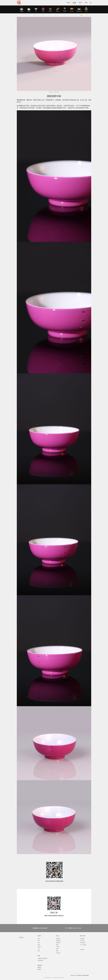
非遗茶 (68, 2)
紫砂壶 (43, 11)
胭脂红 (81, 15)
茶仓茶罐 (64, 11)
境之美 (80, 2)
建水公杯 (71, 11)
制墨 (57, 950)
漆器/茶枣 (50, 11)
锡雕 (57, 944)
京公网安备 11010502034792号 (58, 977)
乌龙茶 (39, 946)
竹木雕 (57, 946)
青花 (87, 15)
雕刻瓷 (49, 15)
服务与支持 (83, 935)
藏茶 (39, 944)
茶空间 (39, 969)
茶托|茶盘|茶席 (79, 11)
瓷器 (36, 11)
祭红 (64, 15)
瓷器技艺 (58, 942)
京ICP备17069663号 (47, 977)
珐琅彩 (69, 15)
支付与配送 (82, 942)
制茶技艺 (58, 938)
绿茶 (39, 950)
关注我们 (21, 937)
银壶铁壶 (21, 11)
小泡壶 (29, 11)
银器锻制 (58, 940)
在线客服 (82, 938)
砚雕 (57, 948)
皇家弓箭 (58, 952)
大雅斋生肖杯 (57, 15)
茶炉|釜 (86, 11)
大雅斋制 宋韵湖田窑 (25, 15)
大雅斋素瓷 (35, 15)
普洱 (39, 940)
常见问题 (82, 940)
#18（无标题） (83, 944)
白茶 (39, 948)
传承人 (86, 2)
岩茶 (39, 938)
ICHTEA (82, 949)
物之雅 (74, 2)
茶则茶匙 (57, 11)
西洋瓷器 (43, 15)
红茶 (39, 942)
